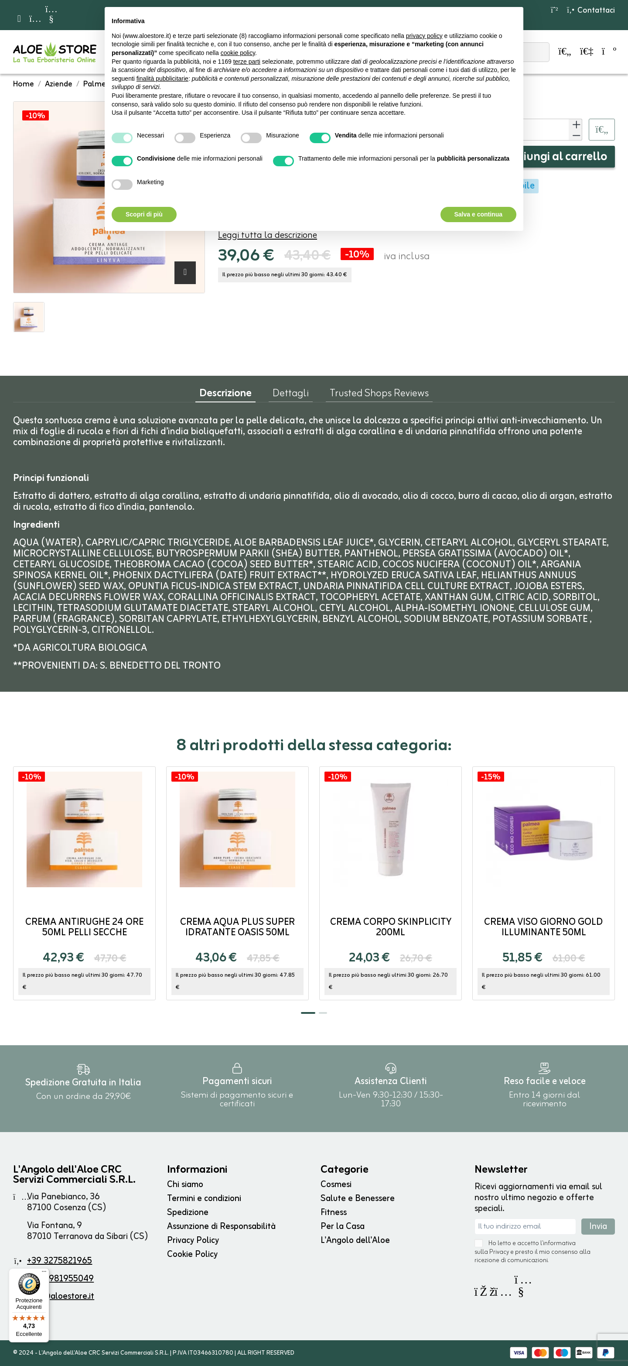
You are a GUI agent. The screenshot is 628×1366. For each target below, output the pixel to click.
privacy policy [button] (424, 35)
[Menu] (44, 1273)
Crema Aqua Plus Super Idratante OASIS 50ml (237, 927)
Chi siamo (185, 1184)
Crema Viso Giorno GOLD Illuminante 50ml (543, 927)
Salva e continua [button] (478, 214)
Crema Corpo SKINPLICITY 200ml (390, 927)
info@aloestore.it (60, 1296)
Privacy (499, 1252)
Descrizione (225, 395)
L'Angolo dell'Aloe (355, 1240)
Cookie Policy (192, 1254)
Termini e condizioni (204, 1198)
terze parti (246, 61)
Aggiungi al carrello (544, 157)
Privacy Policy (193, 1240)
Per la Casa (343, 1226)
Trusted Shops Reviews (379, 395)
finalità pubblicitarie (162, 78)
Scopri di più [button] (144, 214)
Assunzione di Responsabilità (221, 1226)
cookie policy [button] (238, 52)
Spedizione (187, 1212)
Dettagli (291, 395)
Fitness (334, 1212)
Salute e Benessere (358, 1198)
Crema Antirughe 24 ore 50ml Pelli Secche (84, 927)
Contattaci (590, 10)
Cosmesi (336, 1184)
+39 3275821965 (59, 1261)
